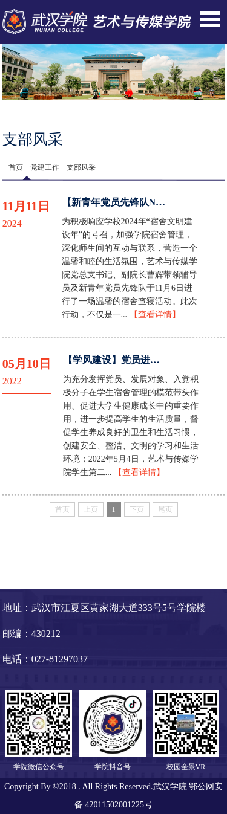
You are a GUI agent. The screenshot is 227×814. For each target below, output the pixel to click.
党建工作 (44, 167)
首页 (15, 167)
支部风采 (81, 167)
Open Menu (210, 19)
